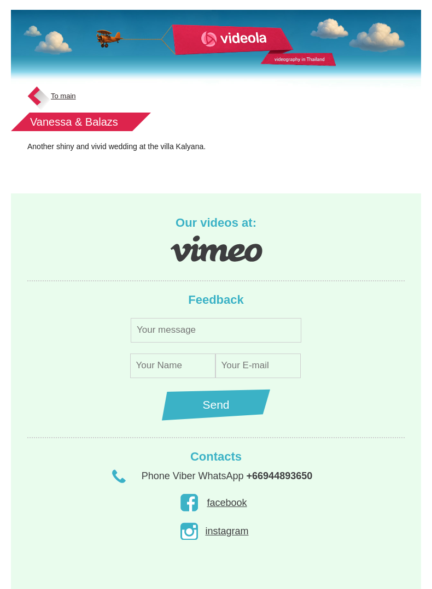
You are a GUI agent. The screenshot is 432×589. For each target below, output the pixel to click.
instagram (226, 531)
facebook (227, 502)
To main (63, 96)
